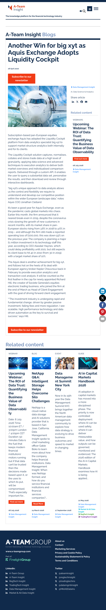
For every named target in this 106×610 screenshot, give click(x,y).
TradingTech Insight (88, 517)
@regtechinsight (67, 577)
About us (59, 541)
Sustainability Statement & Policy (72, 556)
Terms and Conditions (66, 560)
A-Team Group (16, 573)
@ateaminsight (66, 573)
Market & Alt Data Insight (86, 510)
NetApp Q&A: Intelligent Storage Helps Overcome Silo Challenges (41, 387)
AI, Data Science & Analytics (82, 92)
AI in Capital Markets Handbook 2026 (87, 379)
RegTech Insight (87, 514)
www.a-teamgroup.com (18, 551)
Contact (59, 545)
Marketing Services (65, 549)
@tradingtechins (67, 581)
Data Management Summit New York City (64, 381)
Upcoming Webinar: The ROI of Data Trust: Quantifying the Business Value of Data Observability (83, 138)
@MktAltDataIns (67, 589)
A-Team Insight (16, 577)
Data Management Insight (84, 87)
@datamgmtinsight (68, 585)
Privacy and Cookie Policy (68, 552)
